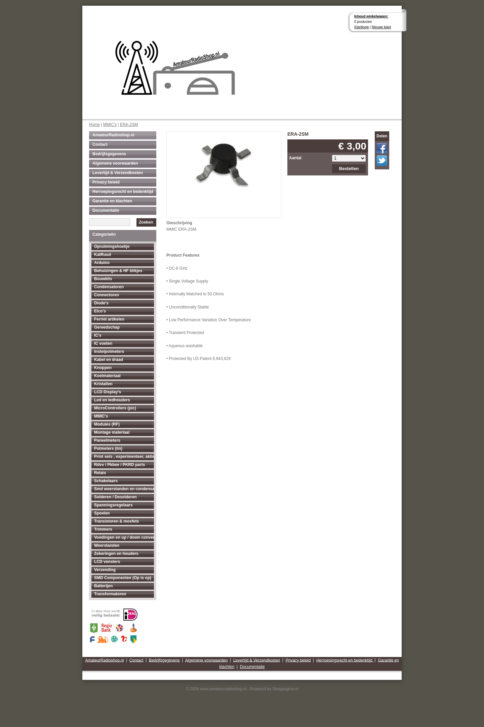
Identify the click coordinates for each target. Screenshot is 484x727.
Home (94, 124)
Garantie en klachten (112, 201)
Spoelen (102, 513)
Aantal (295, 158)
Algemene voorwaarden (115, 163)
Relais (100, 472)
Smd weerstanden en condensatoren (124, 489)
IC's (98, 335)
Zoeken (146, 222)
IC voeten (103, 343)
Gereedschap (107, 327)
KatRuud (102, 254)
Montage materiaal (111, 432)
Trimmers (103, 529)
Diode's (101, 303)
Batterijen (103, 586)
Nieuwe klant (381, 27)
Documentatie (105, 210)
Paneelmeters (107, 440)
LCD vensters (107, 561)
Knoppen (103, 367)
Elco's (100, 311)
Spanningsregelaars (113, 505)
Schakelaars (106, 480)
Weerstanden (106, 545)
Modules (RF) (107, 424)
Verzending (105, 569)
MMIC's (110, 124)
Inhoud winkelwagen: (371, 16)
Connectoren (106, 295)
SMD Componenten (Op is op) (122, 577)
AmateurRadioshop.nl (113, 135)
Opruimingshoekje (111, 246)
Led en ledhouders (112, 400)
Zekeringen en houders (116, 553)
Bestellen (349, 168)
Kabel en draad (108, 359)
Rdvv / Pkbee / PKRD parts (119, 464)
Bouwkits (103, 278)
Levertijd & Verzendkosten (117, 172)
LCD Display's (107, 392)
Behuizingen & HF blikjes (118, 270)
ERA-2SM (129, 124)
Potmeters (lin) (108, 448)
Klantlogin (361, 27)
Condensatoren (109, 287)
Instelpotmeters (109, 351)
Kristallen (103, 384)
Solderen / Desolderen (115, 497)
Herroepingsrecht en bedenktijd (122, 191)
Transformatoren (110, 594)
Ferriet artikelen (109, 319)
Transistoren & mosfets (116, 521)
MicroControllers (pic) (115, 408)
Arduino (102, 262)
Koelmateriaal (107, 375)
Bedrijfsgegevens (109, 154)
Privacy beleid (106, 182)
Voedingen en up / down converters (124, 537)
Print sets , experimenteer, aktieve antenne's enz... (124, 456)
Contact (100, 144)
